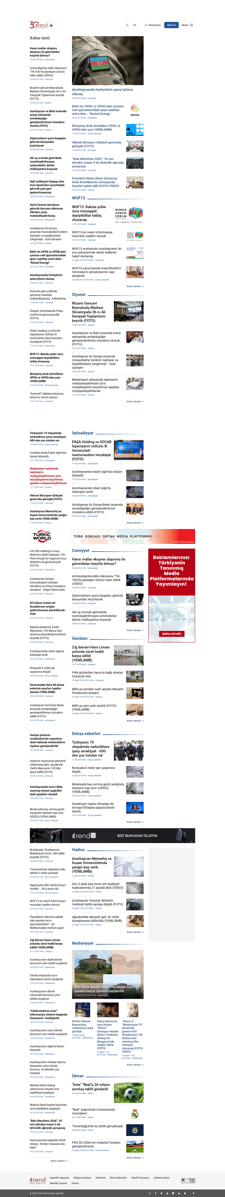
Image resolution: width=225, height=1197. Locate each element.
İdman (78, 1076)
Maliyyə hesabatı (82, 1177)
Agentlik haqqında (59, 1177)
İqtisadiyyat (82, 433)
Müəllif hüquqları (140, 1177)
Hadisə (78, 849)
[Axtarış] (127, 25)
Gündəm (80, 638)
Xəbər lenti (40, 38)
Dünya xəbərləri (86, 733)
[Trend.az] (41, 25)
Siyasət (78, 294)
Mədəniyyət (82, 943)
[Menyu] (187, 25)
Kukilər (75, 1183)
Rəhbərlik (100, 1177)
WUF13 (78, 198)
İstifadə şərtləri (162, 1177)
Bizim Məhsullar (118, 1177)
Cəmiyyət (80, 550)
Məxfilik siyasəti (58, 1183)
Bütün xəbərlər (134, 286)
